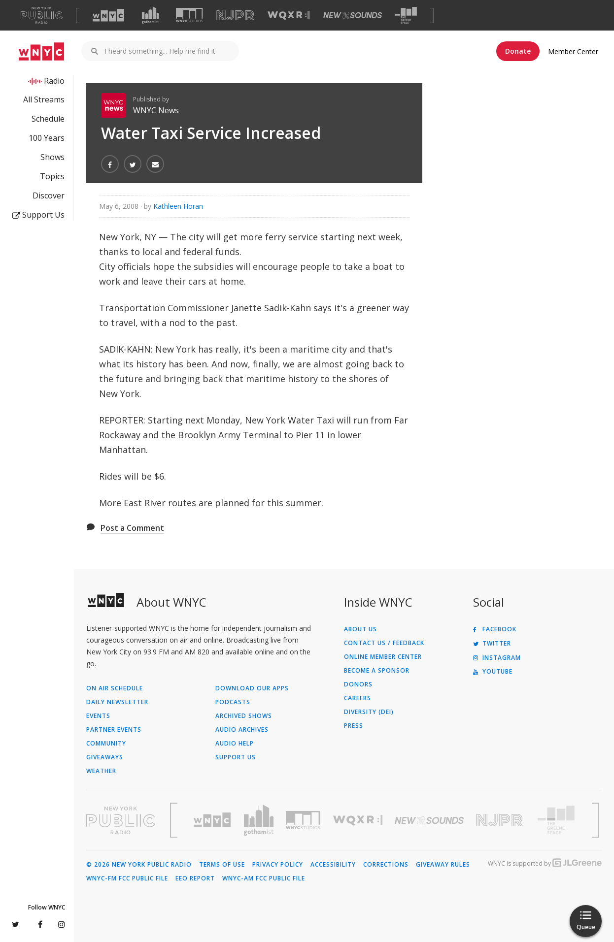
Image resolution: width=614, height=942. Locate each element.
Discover (49, 195)
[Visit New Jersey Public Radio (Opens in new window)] (500, 820)
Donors (358, 684)
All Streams (44, 99)
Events (98, 716)
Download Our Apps (252, 688)
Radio (54, 80)
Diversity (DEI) (369, 712)
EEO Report (195, 878)
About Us (360, 629)
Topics (52, 176)
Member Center (573, 51)
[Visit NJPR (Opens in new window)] (235, 15)
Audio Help (234, 744)
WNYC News (156, 110)
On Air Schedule (114, 688)
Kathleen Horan (178, 206)
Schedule (48, 118)
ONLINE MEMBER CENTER (383, 657)
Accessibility (333, 865)
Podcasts (232, 702)
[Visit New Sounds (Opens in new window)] (352, 15)
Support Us (38, 214)
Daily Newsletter (117, 702)
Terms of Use (222, 865)
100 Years (47, 137)
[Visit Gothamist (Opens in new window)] (150, 15)
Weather (101, 771)
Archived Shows (243, 716)
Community (106, 744)
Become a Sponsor (376, 671)
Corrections (386, 865)
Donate (518, 51)
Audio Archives (242, 730)
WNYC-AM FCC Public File (263, 878)
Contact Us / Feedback (384, 643)
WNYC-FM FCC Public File (127, 878)
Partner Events (113, 730)
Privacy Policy (277, 865)
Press (353, 726)
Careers (357, 698)
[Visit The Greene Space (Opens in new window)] (406, 15)
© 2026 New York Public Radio (139, 865)
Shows (52, 157)
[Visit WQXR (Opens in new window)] (288, 15)
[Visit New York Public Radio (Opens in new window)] (120, 820)
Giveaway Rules (443, 865)
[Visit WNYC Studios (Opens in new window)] (189, 15)
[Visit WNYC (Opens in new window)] (108, 15)
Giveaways (104, 757)
